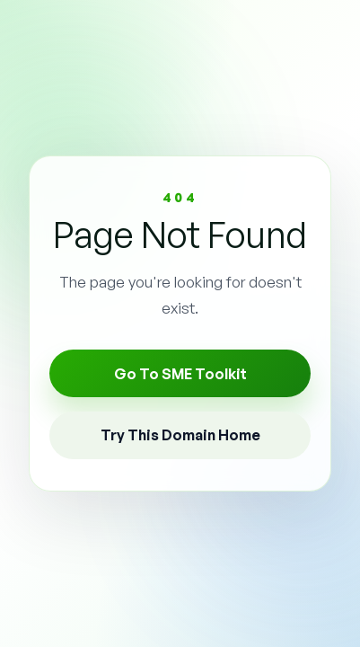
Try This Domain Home (180, 435)
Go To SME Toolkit (180, 374)
